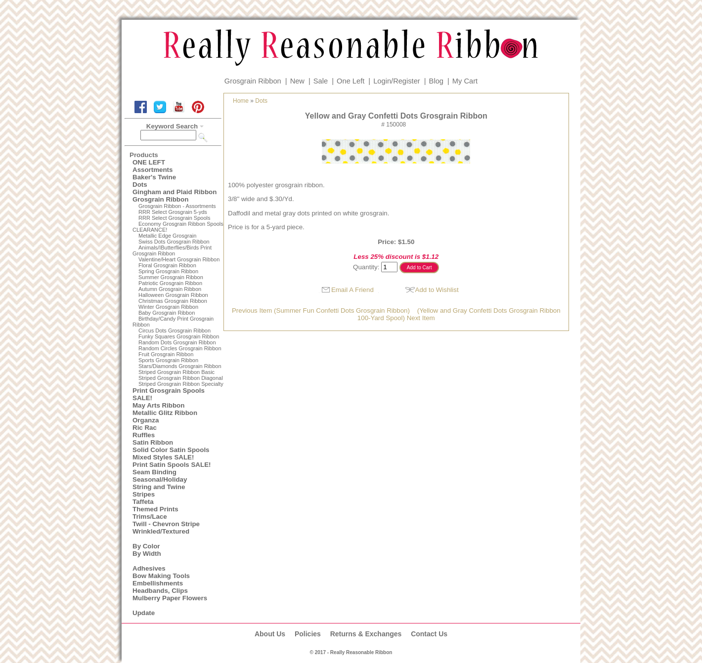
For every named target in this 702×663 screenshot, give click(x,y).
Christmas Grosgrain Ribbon (172, 301)
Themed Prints (155, 509)
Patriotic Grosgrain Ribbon (170, 283)
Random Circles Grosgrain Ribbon (179, 348)
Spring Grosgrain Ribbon (168, 271)
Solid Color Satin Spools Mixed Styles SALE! (171, 453)
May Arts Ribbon (158, 405)
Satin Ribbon (152, 442)
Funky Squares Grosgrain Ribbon (178, 336)
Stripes (143, 494)
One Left (350, 81)
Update (143, 613)
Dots (139, 184)
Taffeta (143, 501)
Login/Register (396, 81)
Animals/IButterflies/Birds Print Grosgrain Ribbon (172, 250)
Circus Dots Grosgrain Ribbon (174, 330)
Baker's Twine (154, 177)
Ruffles (143, 435)
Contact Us (429, 634)
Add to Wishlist (437, 289)
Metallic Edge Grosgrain (167, 236)
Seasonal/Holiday (159, 479)
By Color (146, 546)
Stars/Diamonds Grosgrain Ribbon (179, 366)
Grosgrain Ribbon (252, 81)
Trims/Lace (149, 516)
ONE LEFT (148, 162)
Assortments (152, 169)
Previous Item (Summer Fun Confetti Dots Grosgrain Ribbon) (321, 310)
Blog (436, 81)
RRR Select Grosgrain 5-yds (172, 212)
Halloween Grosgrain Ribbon (173, 295)
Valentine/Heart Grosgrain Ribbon (178, 259)
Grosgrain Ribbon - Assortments (177, 206)
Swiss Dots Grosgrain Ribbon (174, 242)
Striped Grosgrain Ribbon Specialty (180, 384)
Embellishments (157, 583)
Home (241, 100)
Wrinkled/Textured (160, 531)
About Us (270, 634)
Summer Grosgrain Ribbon (170, 277)
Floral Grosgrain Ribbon (167, 265)
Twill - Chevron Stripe (166, 524)
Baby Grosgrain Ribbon (166, 313)
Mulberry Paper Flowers (169, 598)
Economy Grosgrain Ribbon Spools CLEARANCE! (177, 227)
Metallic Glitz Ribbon (164, 412)
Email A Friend (352, 289)
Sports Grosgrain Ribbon (168, 360)
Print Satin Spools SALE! (171, 464)
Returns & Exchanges (366, 634)
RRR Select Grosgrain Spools (174, 218)
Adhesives (149, 568)
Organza (145, 420)
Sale (320, 81)
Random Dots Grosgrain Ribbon (177, 342)
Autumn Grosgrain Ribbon (169, 289)
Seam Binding (154, 472)
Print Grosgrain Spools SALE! (168, 394)
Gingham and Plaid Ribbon (174, 192)
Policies (308, 634)
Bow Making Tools (161, 576)
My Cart (465, 81)
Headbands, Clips (160, 590)
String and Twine (158, 487)
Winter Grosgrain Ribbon (168, 307)
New (297, 81)
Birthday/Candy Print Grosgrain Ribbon (173, 322)
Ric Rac (144, 427)
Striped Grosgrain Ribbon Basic (176, 372)
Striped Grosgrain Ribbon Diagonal (180, 378)
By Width (146, 553)
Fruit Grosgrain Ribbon (165, 354)
